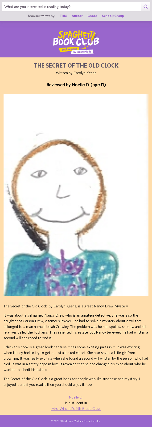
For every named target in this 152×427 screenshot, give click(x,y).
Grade (92, 16)
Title (63, 16)
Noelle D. (76, 397)
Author (77, 16)
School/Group (113, 16)
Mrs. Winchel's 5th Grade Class (76, 408)
